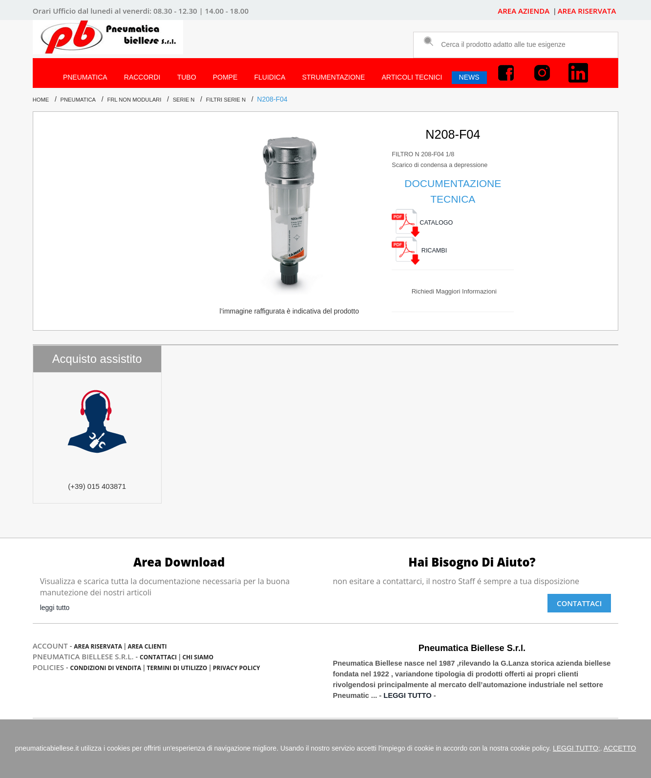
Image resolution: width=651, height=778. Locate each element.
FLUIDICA (269, 77)
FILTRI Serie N (226, 100)
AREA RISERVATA (587, 11)
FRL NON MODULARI (134, 100)
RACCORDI (142, 77)
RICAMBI (419, 250)
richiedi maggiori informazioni (454, 291)
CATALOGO (422, 222)
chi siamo (197, 657)
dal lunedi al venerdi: (114, 11)
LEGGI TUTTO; (576, 748)
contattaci (158, 657)
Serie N (184, 100)
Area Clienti (147, 646)
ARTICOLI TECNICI (411, 77)
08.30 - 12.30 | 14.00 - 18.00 (201, 11)
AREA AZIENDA (524, 11)
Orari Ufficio (54, 11)
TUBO (186, 77)
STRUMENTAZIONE (333, 77)
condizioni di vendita (105, 668)
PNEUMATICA (85, 77)
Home (41, 100)
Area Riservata (98, 646)
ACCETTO (620, 748)
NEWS (469, 77)
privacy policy (236, 668)
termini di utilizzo (177, 668)
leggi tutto (55, 607)
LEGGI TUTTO (407, 695)
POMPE (225, 77)
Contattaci (579, 603)
